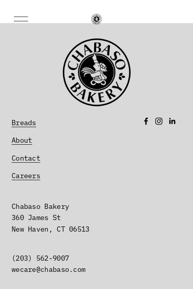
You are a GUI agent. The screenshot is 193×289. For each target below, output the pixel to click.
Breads (24, 122)
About (22, 139)
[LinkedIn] (172, 121)
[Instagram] (159, 121)
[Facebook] (146, 121)
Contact (26, 157)
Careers (26, 175)
